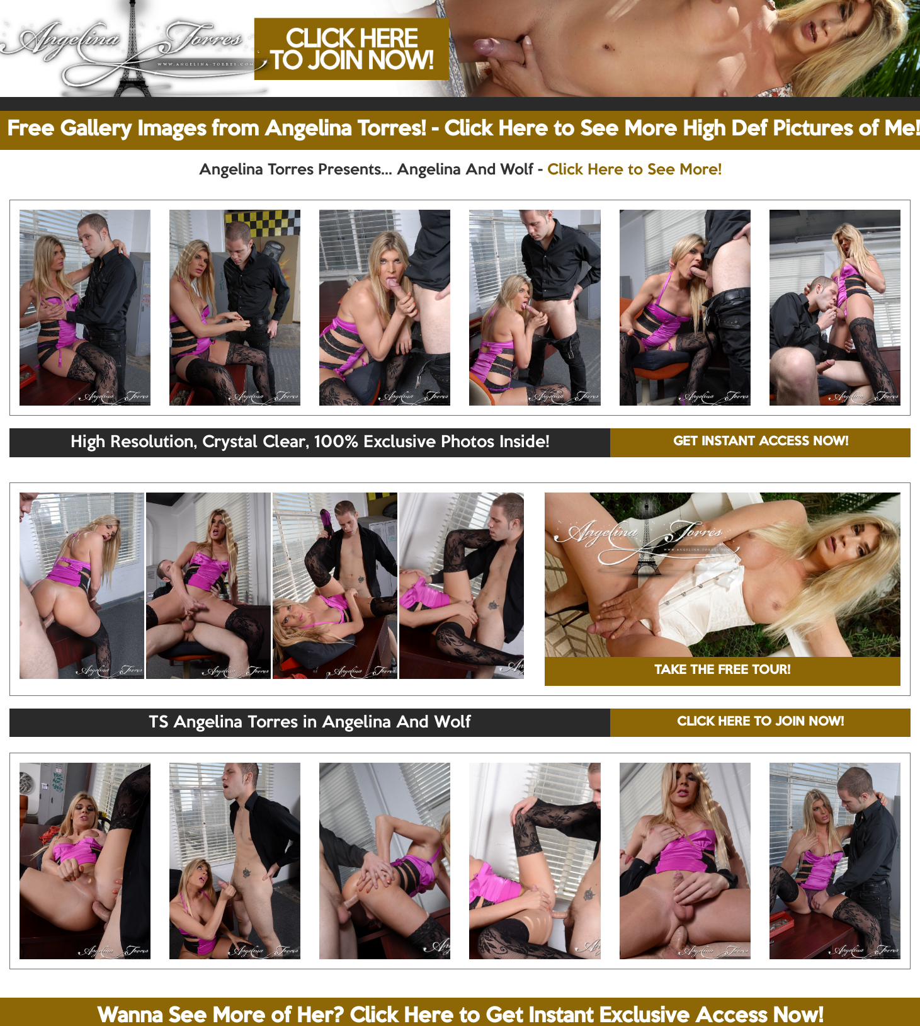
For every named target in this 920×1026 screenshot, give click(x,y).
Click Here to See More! (634, 170)
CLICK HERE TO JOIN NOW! (760, 722)
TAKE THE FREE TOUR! (722, 670)
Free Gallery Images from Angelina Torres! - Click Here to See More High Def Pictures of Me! (463, 129)
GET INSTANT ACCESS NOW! (760, 442)
